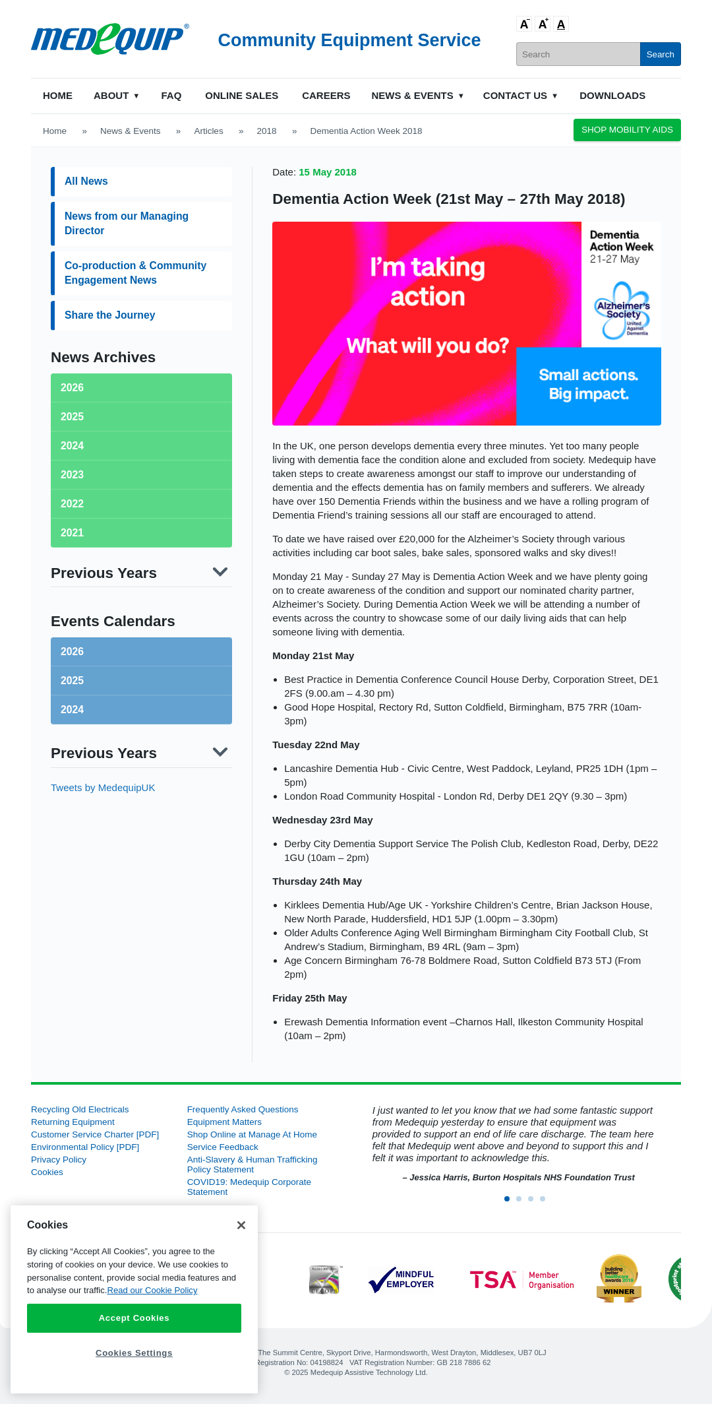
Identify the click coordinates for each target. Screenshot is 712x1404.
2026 (72, 651)
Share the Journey (110, 315)
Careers (326, 95)
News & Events (413, 95)
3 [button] (534, 1202)
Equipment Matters (224, 1122)
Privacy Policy (58, 1160)
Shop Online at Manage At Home (252, 1134)
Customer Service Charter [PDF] (95, 1134)
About (111, 95)
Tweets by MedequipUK (103, 787)
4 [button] (546, 1202)
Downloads (612, 95)
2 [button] (522, 1202)
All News (86, 181)
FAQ (171, 95)
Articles (208, 131)
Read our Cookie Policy (152, 1290)
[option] (512, 1144)
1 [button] (511, 1202)
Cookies (47, 1172)
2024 (72, 709)
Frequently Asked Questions (243, 1109)
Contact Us (515, 95)
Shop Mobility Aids (627, 130)
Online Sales (241, 95)
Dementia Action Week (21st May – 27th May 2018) (448, 199)
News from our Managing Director (127, 223)
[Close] (241, 1225)
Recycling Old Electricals (80, 1109)
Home (58, 95)
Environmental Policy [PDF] (85, 1147)
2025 (72, 680)
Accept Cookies (134, 1318)
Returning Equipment (73, 1122)
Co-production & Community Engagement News (135, 273)
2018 (267, 131)
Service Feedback (222, 1147)
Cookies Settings (134, 1353)
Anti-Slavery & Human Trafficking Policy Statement (252, 1164)
